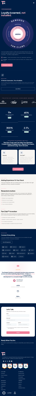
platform (3, 371)
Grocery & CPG (21, 373)
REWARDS (18, 21)
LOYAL (18, 28)
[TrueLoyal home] (5, 354)
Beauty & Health (21, 375)
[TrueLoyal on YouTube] (11, 361)
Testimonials (3, 384)
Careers (19, 386)
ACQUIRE (9, 34)
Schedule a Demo (21, 387)
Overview (3, 373)
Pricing (2, 377)
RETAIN (27, 33)
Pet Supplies (20, 377)
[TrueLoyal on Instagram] (5, 361)
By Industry (21, 371)
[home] (4, 3)
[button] (34, 3)
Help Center (3, 389)
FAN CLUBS (18, 46)
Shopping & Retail (21, 378)
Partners (20, 384)
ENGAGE (18, 24)
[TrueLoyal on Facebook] (3, 361)
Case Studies (3, 382)
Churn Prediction (4, 375)
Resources (3, 380)
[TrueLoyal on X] (7, 361)
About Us (20, 382)
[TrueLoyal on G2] (4, 366)
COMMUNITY (18, 39)
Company (20, 380)
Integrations (3, 386)
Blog (2, 387)
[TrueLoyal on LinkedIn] (9, 361)
